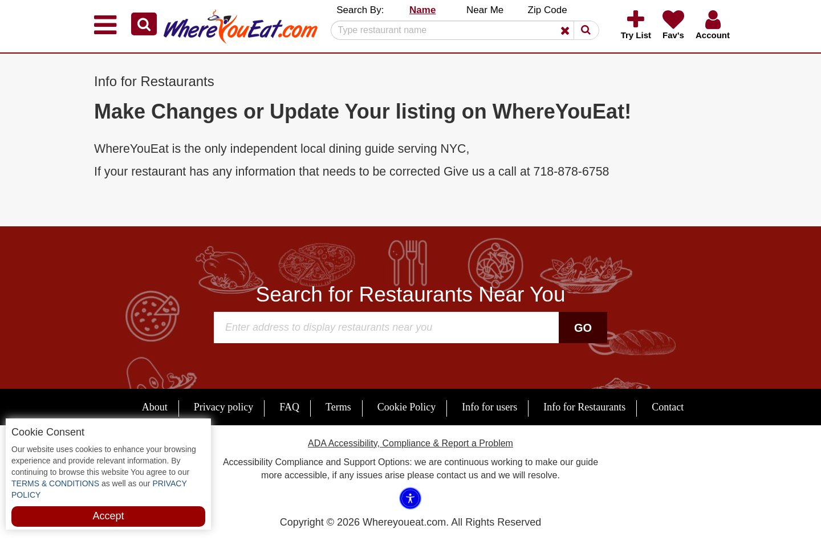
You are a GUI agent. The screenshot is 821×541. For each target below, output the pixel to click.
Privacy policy (223, 407)
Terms (338, 407)
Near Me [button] (484, 10)
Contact (668, 407)
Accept (108, 516)
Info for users (489, 407)
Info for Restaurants (584, 407)
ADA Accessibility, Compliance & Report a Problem (410, 443)
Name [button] (422, 10)
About (155, 407)
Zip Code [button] (547, 10)
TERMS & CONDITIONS (55, 483)
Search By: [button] (360, 10)
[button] (144, 24)
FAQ (289, 407)
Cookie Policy (406, 407)
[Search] (461, 30)
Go (583, 328)
